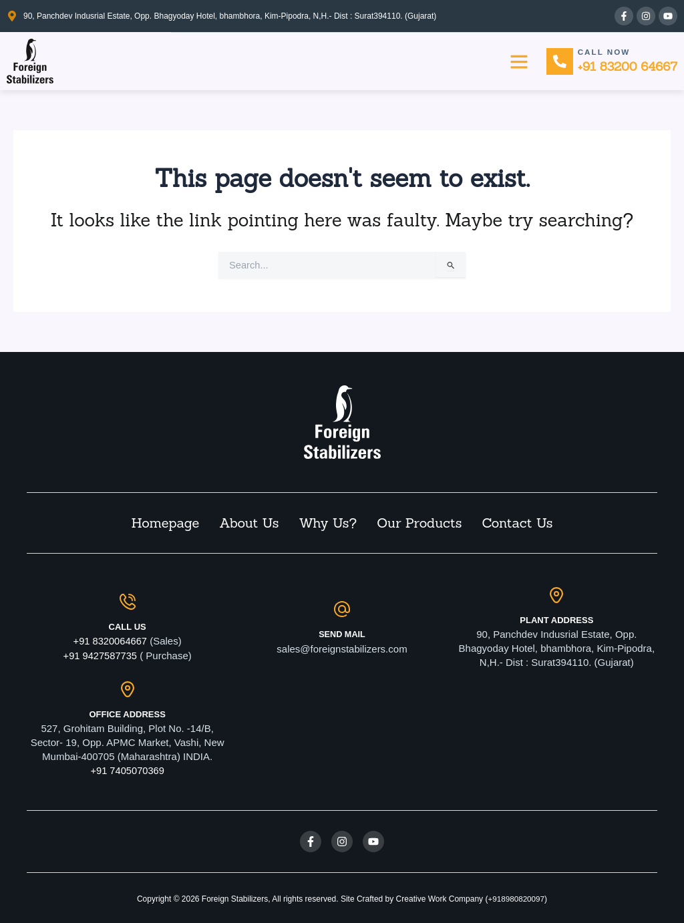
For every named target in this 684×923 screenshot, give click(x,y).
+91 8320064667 (110, 640)
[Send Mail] (342, 608)
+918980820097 (516, 897)
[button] (518, 61)
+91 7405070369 (127, 769)
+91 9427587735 (100, 654)
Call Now (604, 51)
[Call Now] (559, 61)
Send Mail (342, 633)
